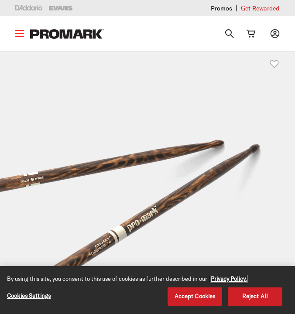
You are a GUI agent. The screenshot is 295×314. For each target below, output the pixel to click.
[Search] (229, 33)
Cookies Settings (29, 295)
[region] (147, 290)
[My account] (275, 33)
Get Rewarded (260, 8)
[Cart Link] (251, 33)
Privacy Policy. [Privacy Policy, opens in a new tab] (229, 278)
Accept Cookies (195, 296)
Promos (221, 8)
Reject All (255, 296)
